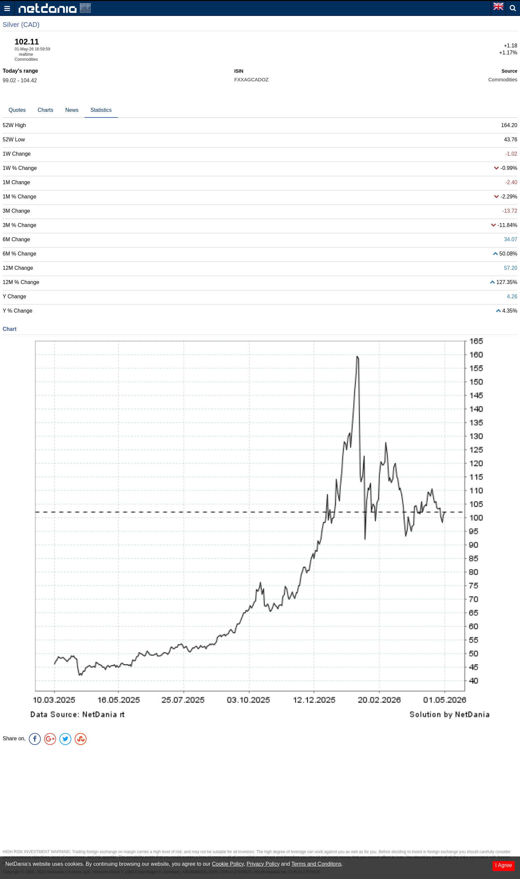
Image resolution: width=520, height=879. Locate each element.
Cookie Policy (228, 864)
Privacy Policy (263, 864)
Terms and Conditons (316, 864)
